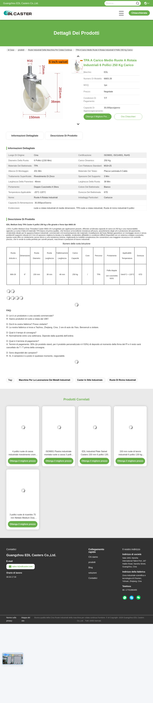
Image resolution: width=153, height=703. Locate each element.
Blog (90, 567)
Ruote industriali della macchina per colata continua (50, 50)
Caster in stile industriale (90, 380)
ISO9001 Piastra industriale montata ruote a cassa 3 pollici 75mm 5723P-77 (58, 453)
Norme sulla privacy (11, 619)
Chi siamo (93, 557)
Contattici (92, 578)
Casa (11, 50)
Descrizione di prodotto (63, 135)
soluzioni (92, 573)
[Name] (137, 3)
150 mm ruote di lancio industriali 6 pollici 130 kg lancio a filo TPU (130, 453)
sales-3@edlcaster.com (20, 566)
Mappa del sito (26, 619)
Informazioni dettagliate (24, 135)
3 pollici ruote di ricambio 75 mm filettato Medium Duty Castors (23, 516)
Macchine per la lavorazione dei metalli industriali (44, 380)
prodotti (21, 50)
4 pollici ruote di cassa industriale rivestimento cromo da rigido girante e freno (23, 453)
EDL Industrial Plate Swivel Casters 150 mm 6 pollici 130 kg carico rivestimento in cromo (94, 453)
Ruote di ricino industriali (122, 380)
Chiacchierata (139, 13)
